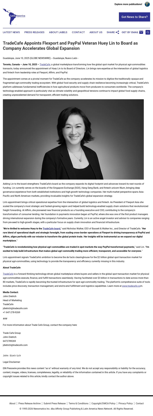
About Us (95, 32)
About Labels (58, 32)
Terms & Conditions (78, 403)
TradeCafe (45, 64)
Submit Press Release (55, 403)
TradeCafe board (51, 228)
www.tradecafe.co (131, 286)
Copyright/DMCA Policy (103, 403)
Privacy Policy (125, 403)
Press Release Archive (29, 403)
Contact (78, 32)
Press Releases (34, 32)
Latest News (11, 32)
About (12, 403)
